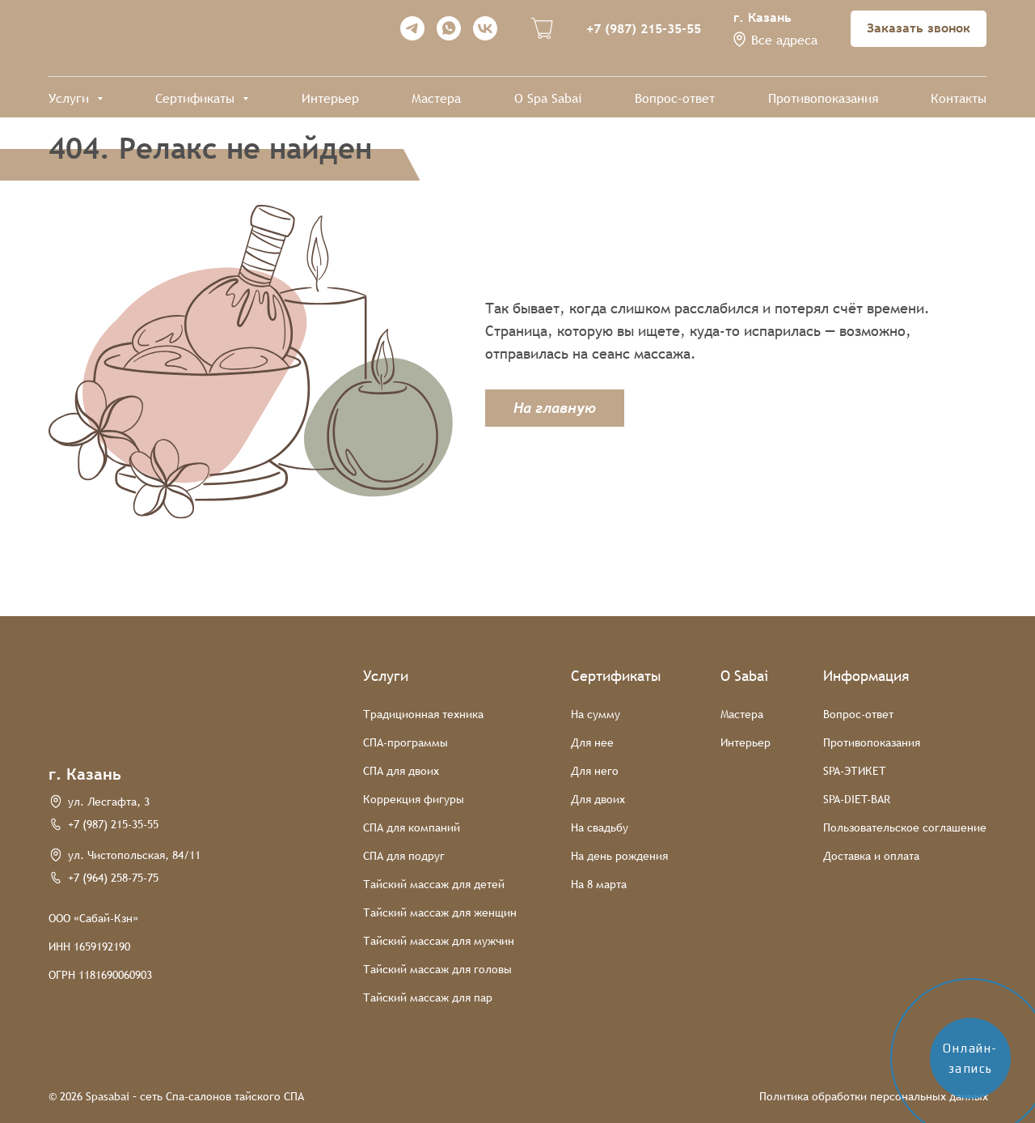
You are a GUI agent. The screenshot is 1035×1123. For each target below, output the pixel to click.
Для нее (592, 742)
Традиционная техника (423, 714)
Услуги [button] (71, 98)
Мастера (436, 98)
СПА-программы (405, 742)
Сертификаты (616, 675)
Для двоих (598, 799)
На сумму (595, 714)
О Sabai (744, 675)
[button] (739, 39)
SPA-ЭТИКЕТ (854, 770)
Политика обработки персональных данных (873, 1096)
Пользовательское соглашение (904, 827)
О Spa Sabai (548, 98)
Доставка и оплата (871, 855)
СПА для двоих (401, 770)
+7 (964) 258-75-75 (113, 877)
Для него (595, 770)
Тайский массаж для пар (427, 997)
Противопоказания (823, 98)
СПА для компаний (411, 827)
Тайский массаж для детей (434, 884)
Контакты (958, 98)
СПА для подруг (404, 855)
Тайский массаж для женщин (440, 912)
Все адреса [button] (784, 40)
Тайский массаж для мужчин (438, 940)
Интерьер (330, 98)
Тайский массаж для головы (437, 969)
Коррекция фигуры (413, 799)
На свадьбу (599, 827)
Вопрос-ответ (675, 98)
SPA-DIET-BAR (856, 799)
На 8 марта (599, 884)
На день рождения (619, 855)
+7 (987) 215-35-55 (643, 28)
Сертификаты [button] (197, 98)
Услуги (385, 675)
